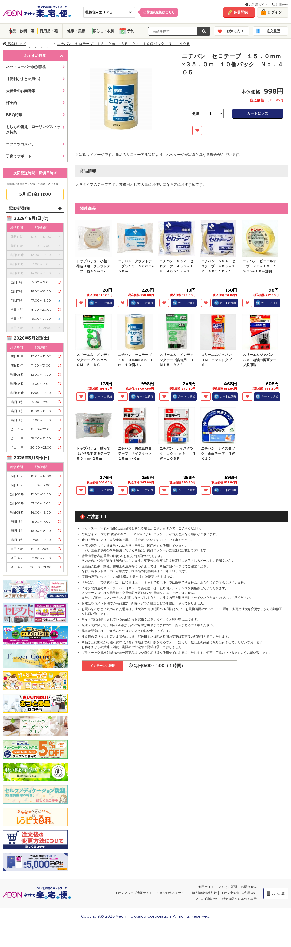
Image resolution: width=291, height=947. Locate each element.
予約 (130, 31)
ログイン (274, 12)
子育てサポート (18, 156)
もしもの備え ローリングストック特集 (33, 129)
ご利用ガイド (256, 5)
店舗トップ (14, 43)
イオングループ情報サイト (133, 893)
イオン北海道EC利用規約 (238, 893)
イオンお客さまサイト (172, 893)
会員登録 (240, 12)
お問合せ (280, 5)
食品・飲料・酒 (21, 31)
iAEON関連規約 (206, 899)
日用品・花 (48, 31)
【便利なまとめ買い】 (24, 78)
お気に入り (235, 31)
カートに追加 (258, 113)
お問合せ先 (249, 887)
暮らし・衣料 (103, 31)
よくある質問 (227, 887)
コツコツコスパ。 (20, 144)
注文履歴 (273, 31)
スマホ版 (278, 893)
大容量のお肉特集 (20, 90)
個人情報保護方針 (204, 893)
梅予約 (11, 102)
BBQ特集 (14, 114)
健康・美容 (76, 31)
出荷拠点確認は (159, 12)
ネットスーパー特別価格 (26, 67)
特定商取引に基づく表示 (239, 899)
